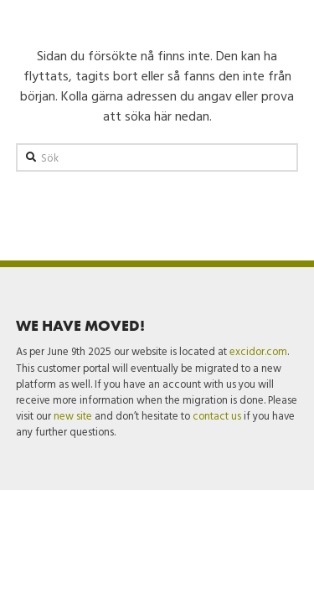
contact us (217, 416)
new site (73, 416)
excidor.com (258, 351)
